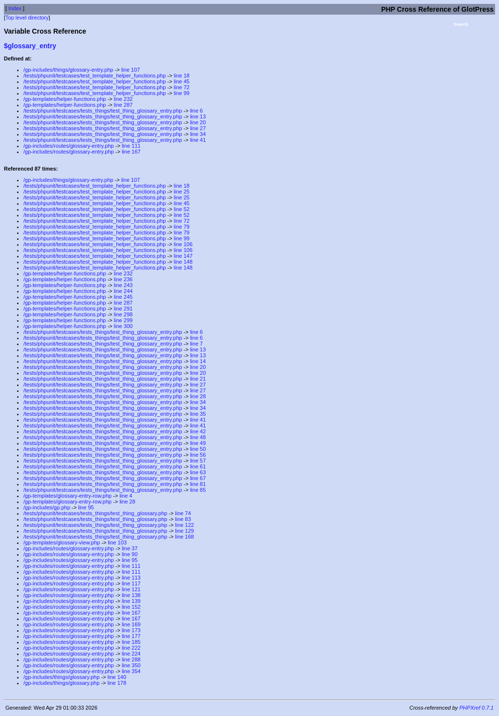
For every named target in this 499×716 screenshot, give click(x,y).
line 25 (182, 191)
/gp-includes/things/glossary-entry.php (68, 70)
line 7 (196, 344)
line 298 (123, 314)
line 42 (198, 431)
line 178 (117, 683)
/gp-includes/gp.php (46, 507)
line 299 (123, 320)
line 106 (183, 244)
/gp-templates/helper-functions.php (64, 99)
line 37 (129, 548)
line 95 (86, 507)
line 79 (182, 227)
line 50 (198, 449)
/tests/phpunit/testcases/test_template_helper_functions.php (94, 75)
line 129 (184, 531)
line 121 (131, 589)
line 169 (131, 624)
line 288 (131, 659)
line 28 (198, 396)
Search (461, 24)
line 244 (123, 291)
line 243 (123, 285)
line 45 (182, 81)
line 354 (131, 671)
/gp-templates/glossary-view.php (61, 542)
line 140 (117, 677)
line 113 (131, 578)
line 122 (184, 525)
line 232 (123, 99)
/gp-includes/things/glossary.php (61, 677)
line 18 (182, 75)
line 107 (130, 70)
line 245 (123, 297)
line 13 (198, 116)
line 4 (125, 496)
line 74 (183, 513)
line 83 (183, 519)
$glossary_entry (30, 46)
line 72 (182, 87)
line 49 (198, 443)
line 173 (131, 630)
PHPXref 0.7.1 (477, 708)
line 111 (131, 146)
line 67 (198, 478)
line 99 (182, 93)
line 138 (131, 595)
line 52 (182, 209)
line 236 (123, 279)
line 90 (129, 554)
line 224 (131, 654)
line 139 (131, 601)
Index (14, 8)
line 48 (198, 437)
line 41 (198, 140)
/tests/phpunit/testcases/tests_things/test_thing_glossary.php (95, 513)
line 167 (131, 152)
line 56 (198, 455)
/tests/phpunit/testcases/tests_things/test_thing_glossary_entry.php (102, 111)
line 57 (198, 461)
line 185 (131, 642)
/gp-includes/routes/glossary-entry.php (68, 146)
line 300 (123, 326)
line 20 (198, 122)
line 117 (131, 583)
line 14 (198, 361)
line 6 (196, 111)
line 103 (117, 542)
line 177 (131, 636)
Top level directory (27, 17)
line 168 (184, 537)
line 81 (198, 484)
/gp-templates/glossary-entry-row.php (67, 496)
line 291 (123, 308)
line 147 (183, 256)
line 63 (198, 472)
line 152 (131, 607)
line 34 (198, 134)
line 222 (131, 648)
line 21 (198, 379)
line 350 (131, 665)
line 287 (123, 105)
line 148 (183, 262)
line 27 (198, 128)
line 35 (198, 414)
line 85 (198, 490)
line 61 (198, 466)
